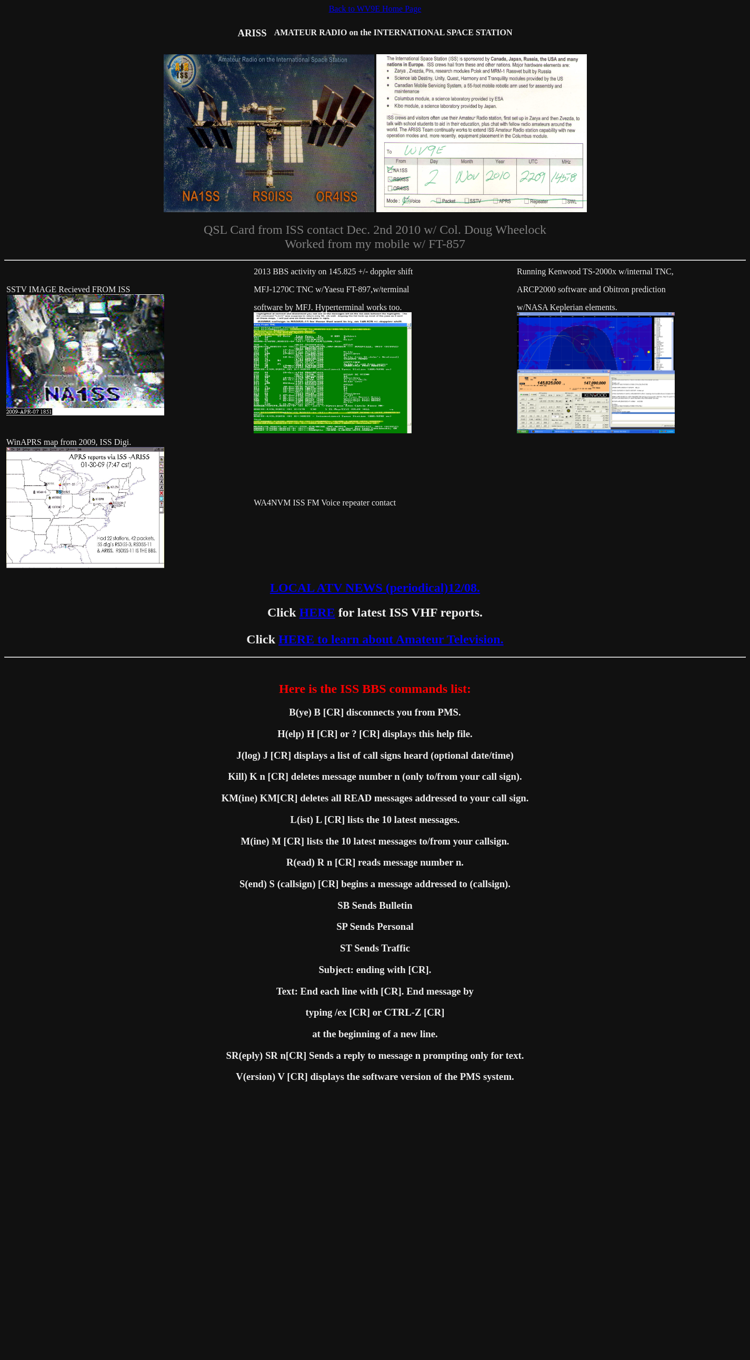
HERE (317, 612)
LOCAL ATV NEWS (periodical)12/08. (375, 587)
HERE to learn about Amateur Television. (391, 639)
